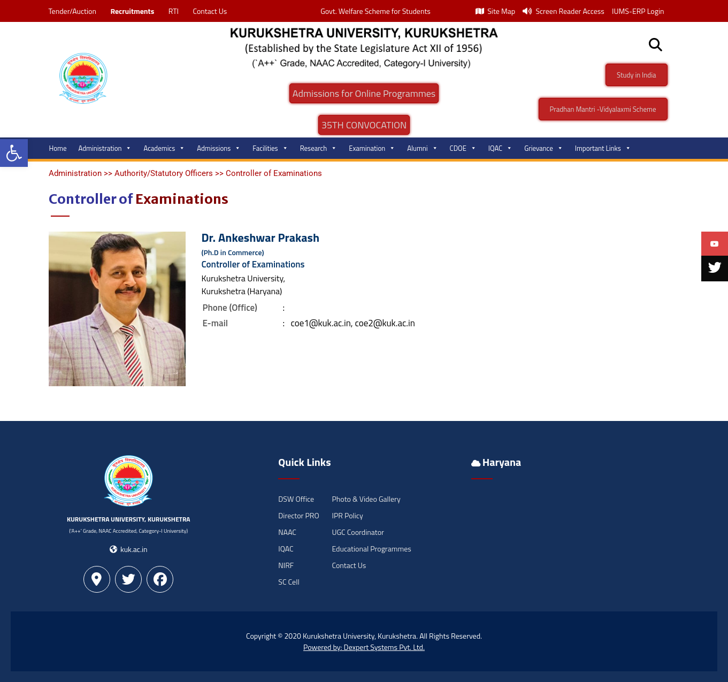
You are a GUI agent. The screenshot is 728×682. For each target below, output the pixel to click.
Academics (164, 148)
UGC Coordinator (358, 532)
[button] (14, 153)
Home (58, 148)
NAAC (287, 532)
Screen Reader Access (563, 11)
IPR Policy (347, 515)
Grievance (543, 148)
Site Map (495, 11)
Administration (105, 148)
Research (319, 148)
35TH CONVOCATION (364, 125)
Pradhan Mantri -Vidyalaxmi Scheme (603, 109)
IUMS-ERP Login (638, 11)
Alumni (422, 148)
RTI (173, 11)
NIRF (286, 565)
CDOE (463, 148)
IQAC (500, 148)
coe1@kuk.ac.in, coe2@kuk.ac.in (352, 323)
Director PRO (298, 515)
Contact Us (210, 11)
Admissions (219, 148)
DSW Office (296, 498)
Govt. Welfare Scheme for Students (375, 11)
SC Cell (288, 581)
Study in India (636, 75)
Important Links (603, 148)
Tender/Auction (72, 11)
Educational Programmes (371, 548)
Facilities (270, 148)
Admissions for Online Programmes (364, 93)
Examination (372, 148)
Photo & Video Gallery (366, 498)
